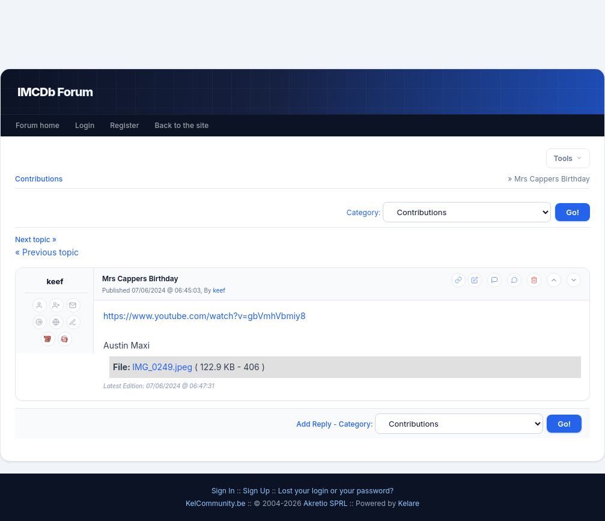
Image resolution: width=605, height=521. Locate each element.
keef (55, 281)
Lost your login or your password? (336, 490)
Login (84, 125)
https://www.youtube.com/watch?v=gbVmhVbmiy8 (204, 316)
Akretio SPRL (326, 503)
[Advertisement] (302, 34)
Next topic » (35, 239)
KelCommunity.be (217, 503)
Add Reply (314, 423)
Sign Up (256, 490)
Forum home (37, 125)
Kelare (409, 503)
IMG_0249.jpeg (163, 367)
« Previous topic (47, 252)
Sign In (223, 490)
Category (363, 212)
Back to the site (182, 125)
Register (124, 125)
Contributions (38, 178)
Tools (568, 158)
